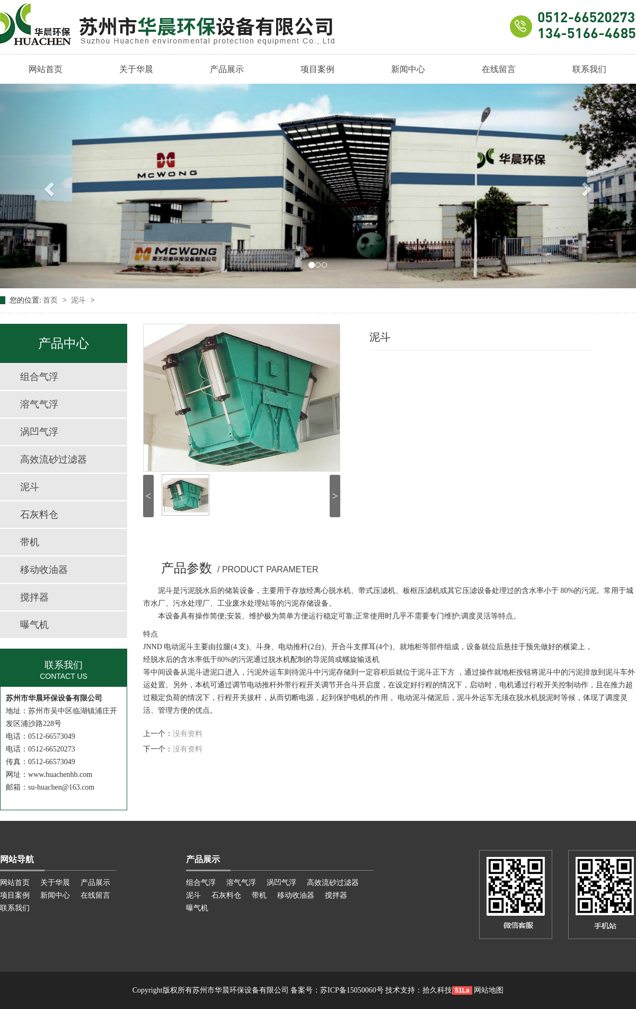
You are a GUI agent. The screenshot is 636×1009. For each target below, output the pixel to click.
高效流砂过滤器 (53, 459)
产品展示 (227, 69)
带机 (29, 542)
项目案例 (317, 69)
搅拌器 (34, 597)
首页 (51, 300)
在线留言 (499, 69)
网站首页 (46, 69)
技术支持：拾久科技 (418, 990)
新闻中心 (408, 69)
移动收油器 (44, 569)
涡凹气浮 (39, 432)
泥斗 (79, 300)
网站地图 (489, 990)
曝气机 (34, 624)
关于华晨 (136, 69)
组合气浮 (39, 376)
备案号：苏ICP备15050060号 (337, 990)
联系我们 (589, 69)
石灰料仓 (39, 514)
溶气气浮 (39, 404)
